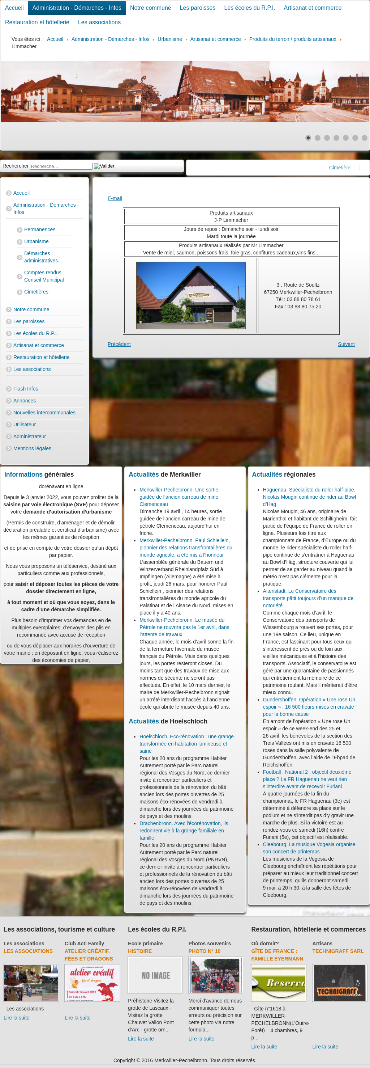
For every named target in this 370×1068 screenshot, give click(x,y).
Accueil (14, 8)
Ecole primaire (145, 943)
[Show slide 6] (355, 138)
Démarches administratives (41, 256)
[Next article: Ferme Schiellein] (346, 344)
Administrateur (29, 436)
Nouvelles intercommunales (44, 412)
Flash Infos (25, 389)
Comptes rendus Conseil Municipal (44, 276)
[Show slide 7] (364, 138)
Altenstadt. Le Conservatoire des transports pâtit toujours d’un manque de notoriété (308, 598)
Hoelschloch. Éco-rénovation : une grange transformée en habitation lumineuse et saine (186, 744)
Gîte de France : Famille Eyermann (277, 955)
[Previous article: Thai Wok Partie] (119, 344)
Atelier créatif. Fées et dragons (89, 955)
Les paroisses (198, 8)
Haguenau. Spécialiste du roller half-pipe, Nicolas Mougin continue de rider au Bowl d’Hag (309, 497)
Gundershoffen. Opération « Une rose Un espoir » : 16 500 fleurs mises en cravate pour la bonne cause (309, 707)
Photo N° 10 (205, 951)
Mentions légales (32, 448)
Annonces (24, 401)
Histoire (140, 951)
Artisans (323, 943)
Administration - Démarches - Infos (77, 8)
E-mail (115, 198)
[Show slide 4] (336, 138)
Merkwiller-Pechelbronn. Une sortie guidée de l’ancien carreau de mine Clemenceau (178, 497)
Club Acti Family (84, 943)
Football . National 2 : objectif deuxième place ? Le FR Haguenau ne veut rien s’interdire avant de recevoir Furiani (307, 779)
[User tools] (97, 185)
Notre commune (150, 8)
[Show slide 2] (317, 138)
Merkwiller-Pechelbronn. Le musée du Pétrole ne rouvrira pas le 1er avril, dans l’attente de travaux (184, 627)
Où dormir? (265, 943)
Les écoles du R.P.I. (249, 8)
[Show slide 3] (327, 138)
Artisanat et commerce (313, 8)
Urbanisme (36, 241)
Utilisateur (24, 424)
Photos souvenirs (210, 943)
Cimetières (36, 292)
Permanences (39, 229)
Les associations (99, 22)
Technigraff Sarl (338, 951)
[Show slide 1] (308, 138)
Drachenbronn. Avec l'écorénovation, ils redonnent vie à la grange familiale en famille (183, 830)
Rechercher (16, 166)
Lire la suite (17, 1018)
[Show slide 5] (346, 138)
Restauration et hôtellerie (37, 22)
